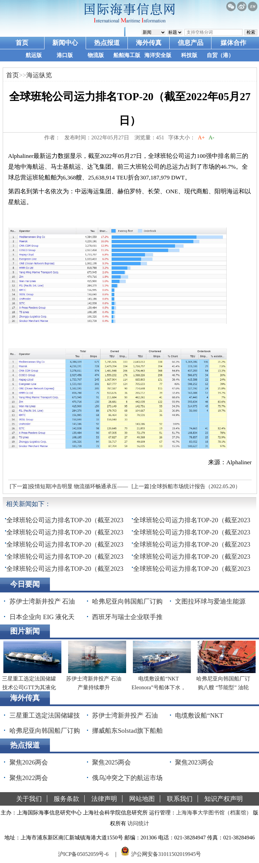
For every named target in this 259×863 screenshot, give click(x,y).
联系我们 (180, 798)
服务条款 (66, 798)
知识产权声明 (223, 798)
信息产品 (190, 42)
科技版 (189, 55)
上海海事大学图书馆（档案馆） (214, 812)
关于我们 (29, 798)
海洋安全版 (157, 55)
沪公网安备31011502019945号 (166, 854)
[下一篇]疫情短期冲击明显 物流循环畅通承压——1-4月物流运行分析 (68, 488)
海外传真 (149, 42)
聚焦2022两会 (28, 777)
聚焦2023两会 (194, 762)
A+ (201, 137)
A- (211, 137)
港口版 (65, 55)
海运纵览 (39, 75)
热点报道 (107, 42)
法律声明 (104, 798)
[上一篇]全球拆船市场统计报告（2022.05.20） (186, 486)
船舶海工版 (126, 55)
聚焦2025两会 (111, 762)
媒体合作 (233, 42)
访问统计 (138, 823)
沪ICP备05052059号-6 (83, 854)
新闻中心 (65, 42)
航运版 (34, 55)
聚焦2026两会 (28, 762)
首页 (22, 42)
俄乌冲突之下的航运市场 (127, 777)
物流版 (96, 55)
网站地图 (142, 798)
